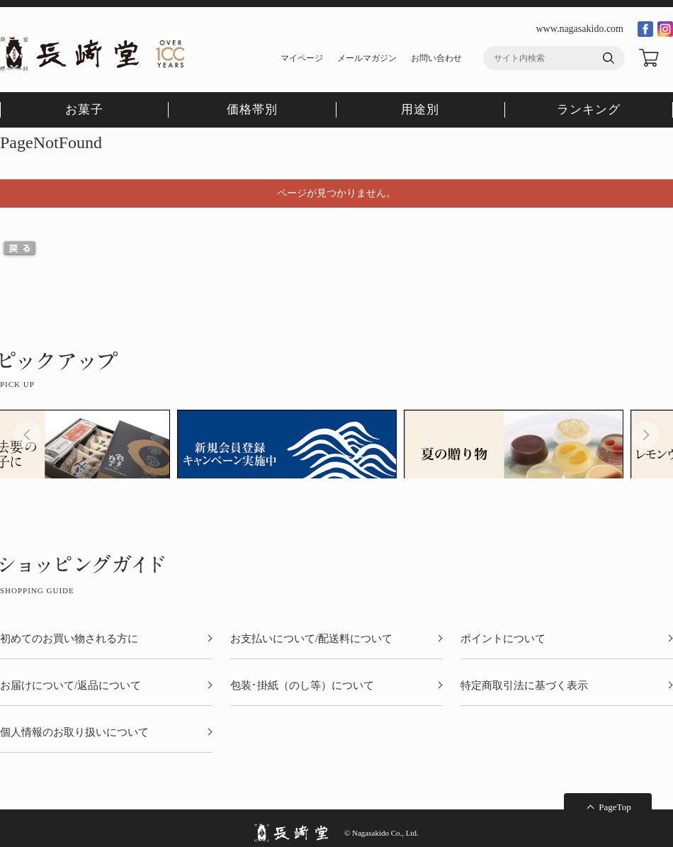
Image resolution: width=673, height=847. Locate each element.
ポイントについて (502, 639)
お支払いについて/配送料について (311, 639)
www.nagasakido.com (579, 28)
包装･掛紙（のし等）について (302, 685)
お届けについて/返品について (70, 685)
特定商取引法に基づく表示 (524, 685)
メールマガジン (367, 58)
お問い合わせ (436, 58)
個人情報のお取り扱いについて (74, 732)
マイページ (302, 58)
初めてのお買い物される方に (69, 639)
